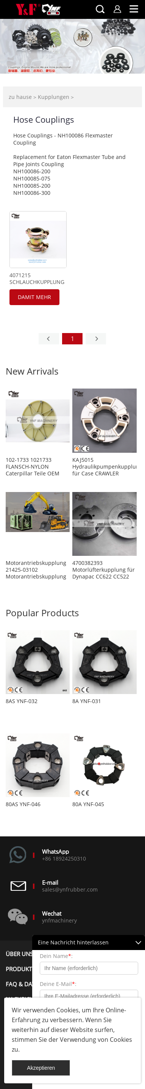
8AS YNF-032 (21, 701)
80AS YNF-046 (23, 804)
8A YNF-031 (86, 701)
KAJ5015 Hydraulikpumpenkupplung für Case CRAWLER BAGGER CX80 (104, 467)
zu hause (20, 96)
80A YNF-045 (88, 804)
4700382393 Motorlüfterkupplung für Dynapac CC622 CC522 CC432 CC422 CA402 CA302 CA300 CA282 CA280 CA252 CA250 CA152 (103, 570)
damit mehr (34, 297)
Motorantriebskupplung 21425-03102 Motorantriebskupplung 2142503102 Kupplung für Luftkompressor (36, 570)
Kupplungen (53, 96)
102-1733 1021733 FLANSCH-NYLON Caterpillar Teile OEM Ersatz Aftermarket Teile (36, 467)
